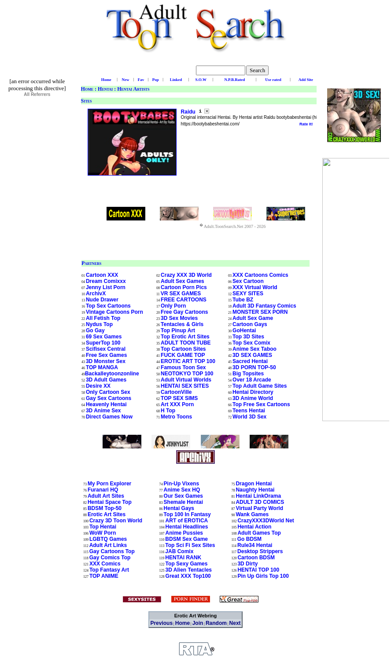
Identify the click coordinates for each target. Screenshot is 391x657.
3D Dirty (247, 564)
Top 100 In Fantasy (187, 514)
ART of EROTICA (187, 521)
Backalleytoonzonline (112, 374)
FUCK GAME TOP (183, 355)
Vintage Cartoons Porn (114, 312)
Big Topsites (248, 374)
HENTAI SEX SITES (185, 386)
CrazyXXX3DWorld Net (265, 521)
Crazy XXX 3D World (186, 275)
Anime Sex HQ (182, 490)
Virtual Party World (259, 508)
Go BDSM (249, 539)
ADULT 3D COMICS (260, 502)
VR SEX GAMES (181, 293)
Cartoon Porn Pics (184, 287)
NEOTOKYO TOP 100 (187, 374)
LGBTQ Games (108, 539)
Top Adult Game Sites (259, 386)
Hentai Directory (252, 392)
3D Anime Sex (103, 410)
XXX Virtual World (254, 287)
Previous (161, 623)
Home (87, 89)
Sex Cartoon (248, 281)
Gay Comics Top (110, 557)
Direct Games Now (109, 417)
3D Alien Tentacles (189, 570)
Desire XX (98, 386)
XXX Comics (105, 564)
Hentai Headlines (187, 527)
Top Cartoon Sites (183, 349)
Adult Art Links (108, 545)
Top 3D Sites (248, 337)
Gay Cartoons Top (112, 551)
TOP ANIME (103, 576)
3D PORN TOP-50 (254, 367)
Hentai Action (254, 527)
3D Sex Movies (179, 318)
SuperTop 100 (103, 343)
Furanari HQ (103, 490)
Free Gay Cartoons (184, 312)
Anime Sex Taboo (254, 349)
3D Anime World (252, 398)
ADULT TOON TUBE (186, 343)
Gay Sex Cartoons (108, 398)
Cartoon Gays (249, 324)
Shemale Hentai (183, 502)
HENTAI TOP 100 (258, 570)
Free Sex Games (106, 355)
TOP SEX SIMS (179, 398)
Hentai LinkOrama (258, 496)
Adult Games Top (258, 533)
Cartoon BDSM (256, 557)
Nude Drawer (102, 300)
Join (197, 623)
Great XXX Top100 (188, 576)
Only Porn (173, 306)
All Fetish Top (103, 318)
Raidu (189, 112)
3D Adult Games (106, 380)
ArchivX (96, 293)
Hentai (105, 89)
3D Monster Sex (105, 361)
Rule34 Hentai (254, 545)
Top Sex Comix (251, 343)
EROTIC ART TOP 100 (188, 361)
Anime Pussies (184, 533)
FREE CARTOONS (184, 300)
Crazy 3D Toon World (115, 521)
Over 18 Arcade (251, 380)
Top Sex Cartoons (108, 306)
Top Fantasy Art (109, 570)
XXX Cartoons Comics (260, 275)
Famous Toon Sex (183, 367)
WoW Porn (102, 533)
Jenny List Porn (105, 287)
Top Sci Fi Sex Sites (190, 545)
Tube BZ (242, 300)
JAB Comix (179, 551)
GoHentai (244, 330)
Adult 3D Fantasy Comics (264, 306)
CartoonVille (176, 392)
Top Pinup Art (178, 330)
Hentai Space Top (110, 502)
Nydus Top (99, 324)
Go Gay (95, 330)
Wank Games (252, 514)
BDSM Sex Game (186, 539)
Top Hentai (102, 527)
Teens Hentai (248, 410)
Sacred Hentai (250, 361)
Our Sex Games (183, 496)
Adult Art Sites (106, 496)
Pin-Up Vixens (181, 484)
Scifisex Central (105, 349)
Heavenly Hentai (106, 404)
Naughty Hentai (255, 490)
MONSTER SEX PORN (260, 312)
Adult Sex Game (252, 318)
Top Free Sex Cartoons (261, 404)
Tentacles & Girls (182, 324)
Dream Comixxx (106, 281)
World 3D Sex (249, 417)
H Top (168, 410)
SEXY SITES (247, 293)
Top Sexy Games (187, 564)
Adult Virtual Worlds (186, 380)
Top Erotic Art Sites (185, 337)
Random (216, 623)
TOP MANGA (102, 367)
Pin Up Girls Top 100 (262, 576)
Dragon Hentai (254, 484)
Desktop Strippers (260, 551)
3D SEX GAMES (252, 355)
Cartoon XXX (102, 275)
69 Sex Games (104, 337)
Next (235, 623)
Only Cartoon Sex (108, 392)
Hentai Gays (179, 508)
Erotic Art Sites (106, 514)
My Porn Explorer (109, 484)
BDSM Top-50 (105, 508)
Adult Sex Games (182, 281)
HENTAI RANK (183, 557)
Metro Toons (176, 417)
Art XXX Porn (177, 404)
